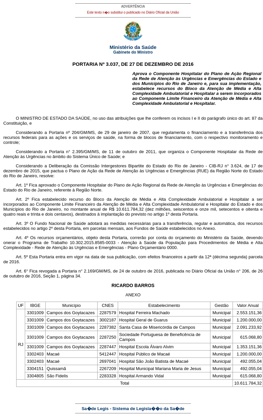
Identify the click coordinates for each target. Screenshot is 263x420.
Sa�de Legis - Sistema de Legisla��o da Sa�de (133, 408)
